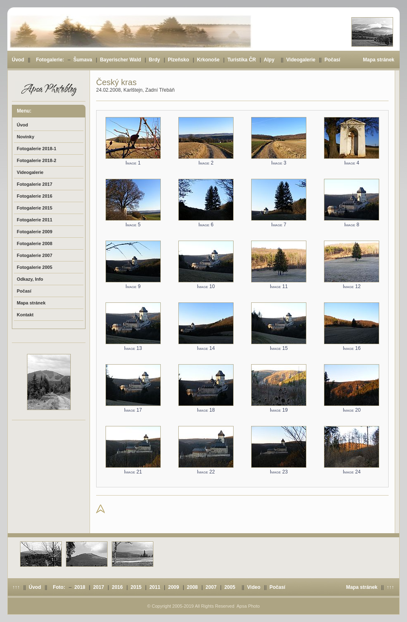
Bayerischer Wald (120, 60)
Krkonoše (208, 60)
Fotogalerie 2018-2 (36, 160)
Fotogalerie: (50, 60)
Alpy (269, 60)
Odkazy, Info (30, 279)
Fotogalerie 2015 (34, 207)
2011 (154, 587)
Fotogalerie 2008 (34, 243)
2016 (117, 587)
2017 (98, 587)
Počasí (332, 60)
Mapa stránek (378, 60)
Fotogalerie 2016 (34, 196)
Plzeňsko (178, 60)
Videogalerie (300, 60)
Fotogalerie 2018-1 (36, 148)
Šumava (82, 60)
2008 (192, 587)
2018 (79, 587)
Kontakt (25, 314)
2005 (229, 587)
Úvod (18, 60)
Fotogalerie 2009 (34, 231)
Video (253, 587)
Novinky (25, 136)
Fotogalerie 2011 (34, 219)
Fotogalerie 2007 (34, 255)
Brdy (154, 60)
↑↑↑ (16, 587)
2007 (211, 587)
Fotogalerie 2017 (34, 184)
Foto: (59, 587)
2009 (173, 587)
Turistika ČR (241, 60)
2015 (136, 587)
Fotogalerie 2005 (34, 267)
